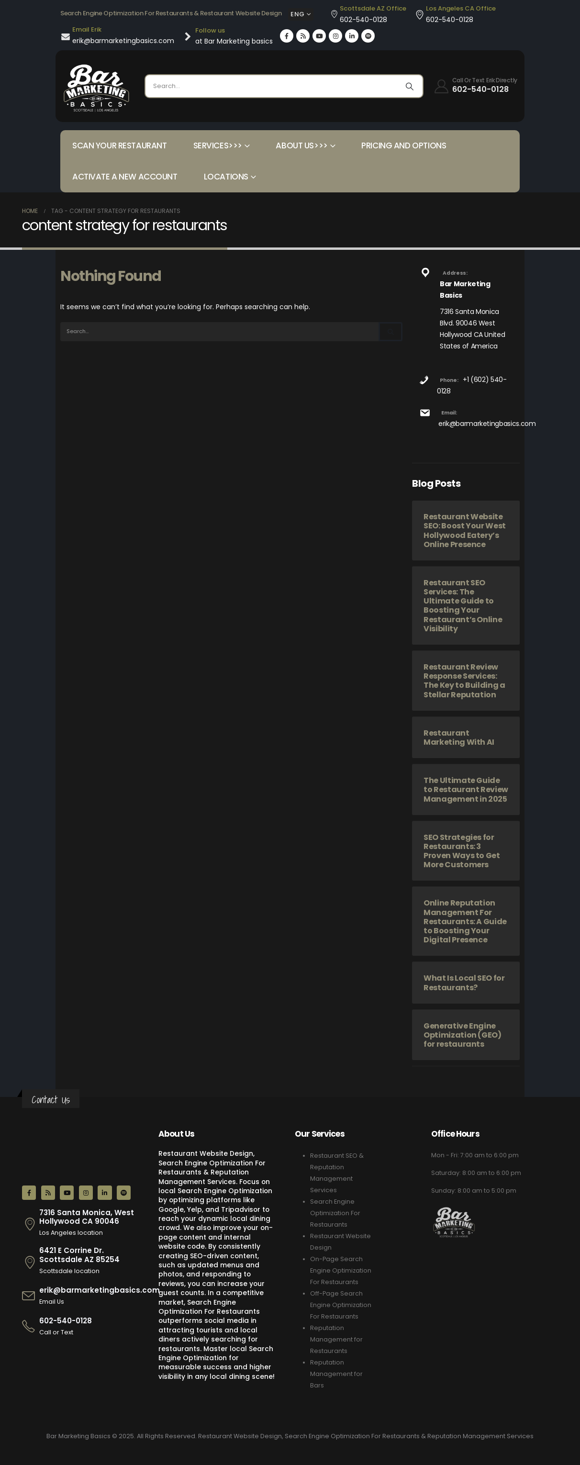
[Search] (410, 86)
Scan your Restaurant (119, 145)
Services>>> (217, 145)
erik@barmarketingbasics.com (487, 423)
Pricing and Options (403, 145)
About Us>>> (301, 145)
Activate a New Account (125, 176)
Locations (226, 176)
